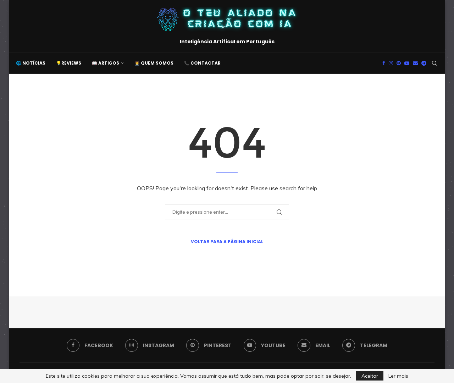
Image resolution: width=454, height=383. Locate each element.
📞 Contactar (202, 63)
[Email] (415, 63)
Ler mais (398, 375)
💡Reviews (68, 63)
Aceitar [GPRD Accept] (369, 376)
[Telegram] (423, 63)
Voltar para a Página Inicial (227, 242)
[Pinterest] (399, 63)
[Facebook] (383, 63)
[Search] (434, 63)
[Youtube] (406, 63)
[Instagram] (391, 63)
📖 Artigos (105, 63)
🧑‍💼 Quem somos (153, 63)
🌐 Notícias (30, 63)
